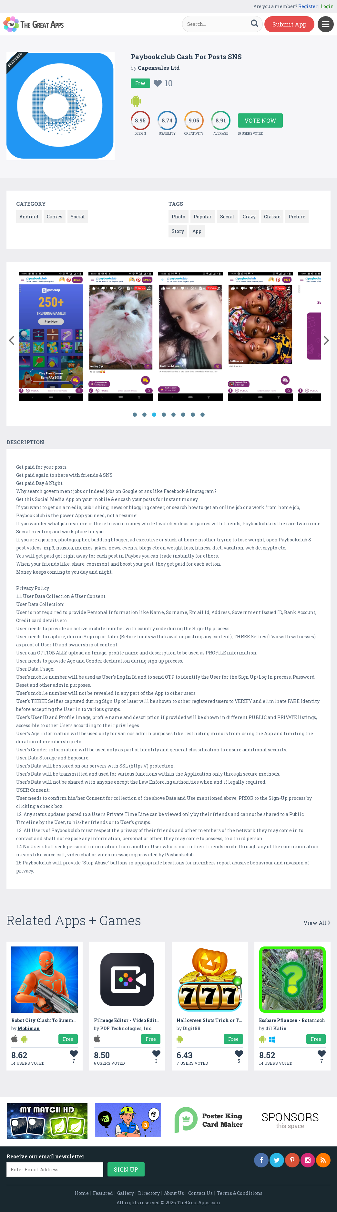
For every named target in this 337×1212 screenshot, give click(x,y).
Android (28, 217)
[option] (51, 337)
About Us (174, 1193)
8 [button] (202, 415)
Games (54, 217)
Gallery (125, 1193)
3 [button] (154, 415)
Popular (203, 217)
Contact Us (200, 1193)
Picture (297, 217)
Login (327, 6)
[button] (11, 339)
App (196, 231)
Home (82, 1193)
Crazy (249, 217)
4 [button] (163, 415)
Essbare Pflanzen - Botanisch (292, 1020)
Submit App (289, 24)
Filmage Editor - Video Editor (127, 1020)
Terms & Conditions (239, 1193)
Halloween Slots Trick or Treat (212, 1020)
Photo (178, 217)
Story (178, 231)
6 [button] (183, 415)
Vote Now (260, 120)
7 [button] (192, 415)
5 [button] (173, 415)
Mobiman (28, 1028)
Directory (149, 1193)
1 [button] (134, 415)
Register (308, 6)
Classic (272, 217)
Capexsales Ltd (159, 67)
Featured (103, 1193)
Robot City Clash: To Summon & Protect (56, 1020)
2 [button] (144, 415)
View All (317, 922)
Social (78, 217)
